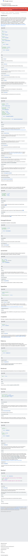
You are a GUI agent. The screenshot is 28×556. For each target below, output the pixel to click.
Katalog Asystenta (3, 549)
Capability (8, 352)
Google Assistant (11, 12)
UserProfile (7, 105)
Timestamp (6, 157)
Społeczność (3, 552)
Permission (7, 109)
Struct (5, 302)
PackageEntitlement (9, 116)
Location (7, 325)
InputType (5, 487)
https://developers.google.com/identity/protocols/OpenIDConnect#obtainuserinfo (13, 129)
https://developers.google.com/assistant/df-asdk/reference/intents (11, 460)
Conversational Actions (6, 4)
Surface (6, 37)
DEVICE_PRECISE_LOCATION (5, 337)
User (6, 31)
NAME (6, 205)
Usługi (7, 12)
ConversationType (10, 395)
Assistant (9, 1)
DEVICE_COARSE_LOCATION (20, 336)
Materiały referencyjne (16, 13)
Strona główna (3, 12)
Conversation (7, 40)
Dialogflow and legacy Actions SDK (10, 5)
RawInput (7, 430)
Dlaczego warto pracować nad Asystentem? (7, 546)
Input (7, 44)
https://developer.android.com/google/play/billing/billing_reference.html (12, 306)
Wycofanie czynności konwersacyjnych (19, 9)
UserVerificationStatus (18, 119)
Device (6, 34)
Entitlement (8, 230)
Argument (7, 435)
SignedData (7, 262)
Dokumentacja (17, 12)
